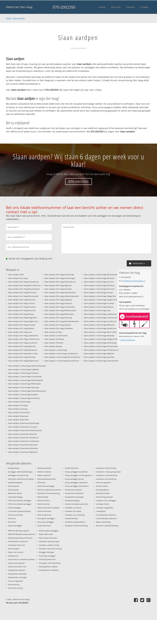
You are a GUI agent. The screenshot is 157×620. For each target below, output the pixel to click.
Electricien (12, 522)
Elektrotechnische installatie (48, 507)
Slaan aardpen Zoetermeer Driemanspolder (25, 430)
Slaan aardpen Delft (16, 274)
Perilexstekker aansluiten (18, 541)
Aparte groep (13, 490)
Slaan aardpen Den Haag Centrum (21, 303)
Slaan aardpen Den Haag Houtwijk (21, 325)
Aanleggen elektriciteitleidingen (20, 472)
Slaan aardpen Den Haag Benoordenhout (24, 285)
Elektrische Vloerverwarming (48, 493)
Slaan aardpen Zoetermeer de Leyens (22, 427)
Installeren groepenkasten (75, 522)
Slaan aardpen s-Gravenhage (55, 350)
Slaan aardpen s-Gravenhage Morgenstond (101, 339)
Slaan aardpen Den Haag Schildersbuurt (60, 282)
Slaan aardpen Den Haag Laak (20, 332)
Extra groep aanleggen (46, 518)
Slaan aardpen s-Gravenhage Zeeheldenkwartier (27, 391)
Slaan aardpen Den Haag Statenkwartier (60, 292)
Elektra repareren (44, 475)
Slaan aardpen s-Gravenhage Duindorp (99, 285)
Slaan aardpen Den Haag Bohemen (22, 299)
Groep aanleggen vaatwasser (76, 482)
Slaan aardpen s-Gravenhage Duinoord (99, 289)
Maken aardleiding (103, 522)
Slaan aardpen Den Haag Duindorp (22, 307)
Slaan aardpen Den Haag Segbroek (58, 285)
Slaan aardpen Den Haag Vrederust (58, 303)
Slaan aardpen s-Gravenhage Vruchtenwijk (25, 376)
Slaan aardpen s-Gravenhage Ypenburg (23, 387)
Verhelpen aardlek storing (49, 545)
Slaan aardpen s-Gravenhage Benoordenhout (62, 357)
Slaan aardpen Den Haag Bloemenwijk (23, 296)
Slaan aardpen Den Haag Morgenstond (23, 361)
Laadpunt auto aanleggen (106, 500)
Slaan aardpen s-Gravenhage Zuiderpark (24, 398)
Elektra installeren (44, 472)
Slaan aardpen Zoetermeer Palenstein (23, 445)
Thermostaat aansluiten (48, 538)
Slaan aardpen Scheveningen (19, 401)
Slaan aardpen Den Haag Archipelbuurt (23, 282)
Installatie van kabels (73, 511)
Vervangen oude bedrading (49, 563)
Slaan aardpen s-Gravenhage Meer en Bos (100, 332)
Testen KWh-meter (46, 534)
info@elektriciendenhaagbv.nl (133, 281)
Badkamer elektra (15, 493)
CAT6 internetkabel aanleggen (19, 504)
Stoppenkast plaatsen (16, 570)
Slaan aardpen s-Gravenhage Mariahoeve (100, 328)
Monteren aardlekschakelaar (107, 525)
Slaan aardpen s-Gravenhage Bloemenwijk (100, 274)
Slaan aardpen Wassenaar (18, 416)
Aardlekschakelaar (15, 482)
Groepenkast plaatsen (73, 490)
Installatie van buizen (73, 507)
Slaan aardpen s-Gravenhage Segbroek (99, 353)
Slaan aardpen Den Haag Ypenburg (58, 317)
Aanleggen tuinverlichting (18, 475)
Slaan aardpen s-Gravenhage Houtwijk (99, 303)
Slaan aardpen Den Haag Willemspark (59, 314)
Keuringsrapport (102, 490)
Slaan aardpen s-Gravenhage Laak (97, 310)
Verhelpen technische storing (50, 548)
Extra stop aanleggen (45, 522)
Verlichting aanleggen (47, 556)
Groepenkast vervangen (74, 497)
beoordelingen (127, 340)
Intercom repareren (103, 482)
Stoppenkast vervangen (17, 577)
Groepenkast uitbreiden (74, 493)
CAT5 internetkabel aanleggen (19, 500)
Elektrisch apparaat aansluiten (49, 490)
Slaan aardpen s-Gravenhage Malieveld (99, 325)
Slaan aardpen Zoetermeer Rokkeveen (23, 448)
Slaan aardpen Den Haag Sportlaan (58, 289)
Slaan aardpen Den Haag (18, 278)
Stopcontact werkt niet (17, 566)
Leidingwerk (101, 511)
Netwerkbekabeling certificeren (20, 538)
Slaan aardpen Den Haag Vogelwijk (58, 299)
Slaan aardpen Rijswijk (53, 346)
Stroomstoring (13, 584)
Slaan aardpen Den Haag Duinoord (22, 310)
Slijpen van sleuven (15, 552)
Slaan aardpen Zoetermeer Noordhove (23, 437)
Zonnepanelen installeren (49, 570)
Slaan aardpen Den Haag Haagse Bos (22, 317)
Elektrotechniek (43, 504)
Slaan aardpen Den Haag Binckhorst (22, 292)
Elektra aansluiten (44, 468)
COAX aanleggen (14, 507)
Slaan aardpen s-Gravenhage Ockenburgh (100, 343)
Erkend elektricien (44, 515)
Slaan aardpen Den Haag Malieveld (22, 346)
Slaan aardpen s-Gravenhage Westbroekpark (25, 380)
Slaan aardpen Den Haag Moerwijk (21, 357)
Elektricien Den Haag (19, 7)
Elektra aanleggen (15, 525)
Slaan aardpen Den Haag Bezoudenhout (24, 289)
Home (8, 18)
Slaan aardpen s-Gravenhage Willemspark (24, 384)
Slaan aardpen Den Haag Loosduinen (22, 343)
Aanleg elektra (13, 468)
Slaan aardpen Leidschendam (56, 335)
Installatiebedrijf (71, 518)
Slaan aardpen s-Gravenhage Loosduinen (100, 321)
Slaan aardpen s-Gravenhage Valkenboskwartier (27, 366)
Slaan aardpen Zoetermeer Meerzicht (22, 434)
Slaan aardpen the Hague (18, 405)
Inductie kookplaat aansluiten (76, 504)
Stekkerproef (13, 556)
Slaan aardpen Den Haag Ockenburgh (59, 274)
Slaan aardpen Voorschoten (19, 412)
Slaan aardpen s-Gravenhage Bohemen (99, 278)
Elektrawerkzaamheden (46, 479)
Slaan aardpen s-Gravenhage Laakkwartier (100, 314)
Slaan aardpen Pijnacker (53, 343)
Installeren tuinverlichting (106, 479)
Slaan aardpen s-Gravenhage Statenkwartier (101, 361)
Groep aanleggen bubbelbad (76, 472)
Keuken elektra (102, 486)
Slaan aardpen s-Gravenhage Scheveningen (101, 346)
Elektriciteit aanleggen (46, 486)
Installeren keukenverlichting (76, 525)
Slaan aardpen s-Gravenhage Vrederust (23, 373)
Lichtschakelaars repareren (106, 518)
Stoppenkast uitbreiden (17, 574)
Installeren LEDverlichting (106, 468)
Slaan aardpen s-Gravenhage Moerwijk (99, 335)
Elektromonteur (43, 500)
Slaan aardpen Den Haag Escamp (21, 314)
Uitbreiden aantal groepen (49, 541)
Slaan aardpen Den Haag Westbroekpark (60, 310)
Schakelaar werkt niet (16, 545)
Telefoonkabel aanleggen (48, 531)
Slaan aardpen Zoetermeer (18, 419)
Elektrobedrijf (42, 497)
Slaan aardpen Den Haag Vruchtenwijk (59, 307)
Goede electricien (44, 525)
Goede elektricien (72, 468)
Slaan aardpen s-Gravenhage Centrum (99, 282)
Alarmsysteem (13, 486)
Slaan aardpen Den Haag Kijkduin (21, 328)
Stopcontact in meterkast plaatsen (21, 559)
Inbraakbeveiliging (72, 500)
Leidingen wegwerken (104, 507)
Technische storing (15, 588)
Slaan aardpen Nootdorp (54, 339)
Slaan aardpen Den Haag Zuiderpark (58, 328)
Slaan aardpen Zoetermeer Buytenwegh (23, 423)
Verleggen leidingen (46, 552)
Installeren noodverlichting (106, 475)
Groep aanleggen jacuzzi (74, 479)
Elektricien (41, 482)
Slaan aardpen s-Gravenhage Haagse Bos (100, 296)
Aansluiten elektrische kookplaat (21, 479)
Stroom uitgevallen (15, 581)
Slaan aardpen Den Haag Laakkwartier (23, 335)
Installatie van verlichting (75, 515)
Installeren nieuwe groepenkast (108, 472)
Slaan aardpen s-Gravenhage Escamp (98, 292)
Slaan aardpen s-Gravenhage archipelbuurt (61, 353)
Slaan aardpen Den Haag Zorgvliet (57, 325)
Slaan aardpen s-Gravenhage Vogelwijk (23, 369)
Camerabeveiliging (15, 497)
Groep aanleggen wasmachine (77, 486)
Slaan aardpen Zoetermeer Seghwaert (23, 452)
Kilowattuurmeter (103, 493)
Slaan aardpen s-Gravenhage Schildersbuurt (101, 350)
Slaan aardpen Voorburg (17, 409)
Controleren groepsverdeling (19, 511)
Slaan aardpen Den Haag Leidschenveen (24, 339)
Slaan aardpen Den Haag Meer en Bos (23, 353)
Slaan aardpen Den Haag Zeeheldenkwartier (61, 321)
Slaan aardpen (19, 18)
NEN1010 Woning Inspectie (18, 531)
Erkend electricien (44, 511)
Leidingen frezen (102, 504)
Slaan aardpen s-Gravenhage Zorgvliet (23, 394)
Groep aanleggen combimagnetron (78, 475)
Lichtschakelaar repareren (106, 515)
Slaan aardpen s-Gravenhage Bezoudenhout (61, 361)
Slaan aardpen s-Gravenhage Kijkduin (98, 307)
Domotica (12, 518)
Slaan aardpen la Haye (53, 332)
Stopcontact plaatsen (16, 563)
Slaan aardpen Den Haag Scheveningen (59, 278)
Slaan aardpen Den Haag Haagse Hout (23, 321)
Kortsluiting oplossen (104, 497)
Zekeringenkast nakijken (48, 566)
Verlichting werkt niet (47, 559)
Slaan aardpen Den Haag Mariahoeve (22, 350)
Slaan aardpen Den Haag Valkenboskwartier (61, 296)
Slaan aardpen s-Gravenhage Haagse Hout (100, 299)
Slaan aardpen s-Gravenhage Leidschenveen (101, 317)
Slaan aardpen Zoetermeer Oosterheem (23, 441)
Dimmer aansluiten (15, 515)
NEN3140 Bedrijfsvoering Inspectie (21, 534)
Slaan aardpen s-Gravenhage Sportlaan (99, 357)
